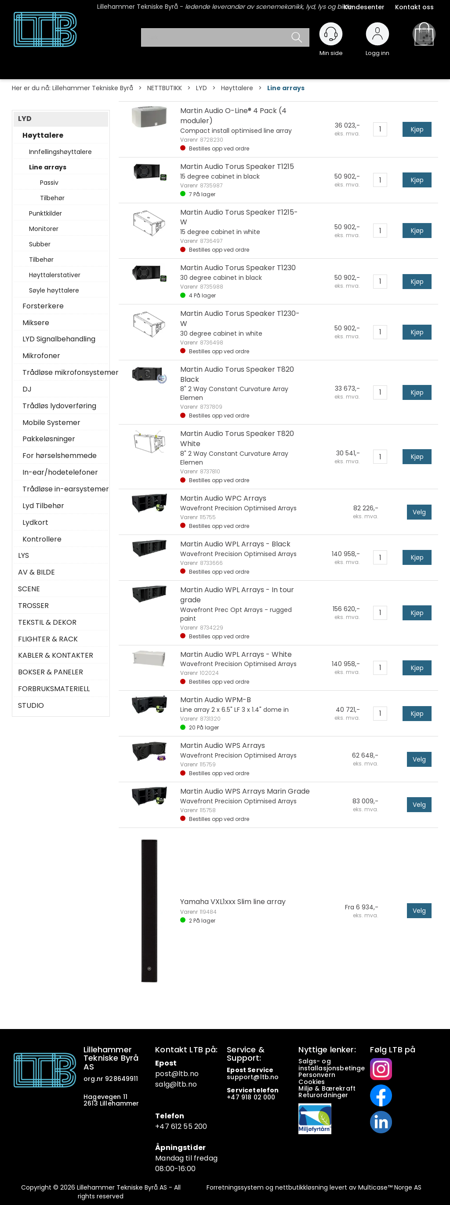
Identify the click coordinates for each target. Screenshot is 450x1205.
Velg (419, 512)
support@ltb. (248, 1077)
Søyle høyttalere (54, 290)
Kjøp (417, 129)
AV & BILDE (36, 572)
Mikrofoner (41, 356)
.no (193, 1074)
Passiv (49, 182)
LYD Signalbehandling (58, 339)
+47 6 (165, 1126)
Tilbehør (52, 198)
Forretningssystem (235, 1187)
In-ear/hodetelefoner (60, 472)
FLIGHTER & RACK (48, 639)
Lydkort (35, 522)
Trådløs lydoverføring (59, 406)
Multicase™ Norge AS (389, 1187)
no (274, 1077)
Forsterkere (43, 306)
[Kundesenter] (331, 34)
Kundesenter (364, 7)
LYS (23, 555)
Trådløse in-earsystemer (63, 489)
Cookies (312, 1081)
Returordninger (324, 1095)
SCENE (29, 589)
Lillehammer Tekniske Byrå (92, 88)
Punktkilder (45, 213)
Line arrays (286, 88)
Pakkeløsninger (48, 439)
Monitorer (43, 228)
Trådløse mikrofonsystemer (63, 372)
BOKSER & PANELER (50, 672)
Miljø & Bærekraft (327, 1088)
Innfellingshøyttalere (60, 151)
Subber (40, 244)
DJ (27, 389)
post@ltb (171, 1074)
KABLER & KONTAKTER (55, 655)
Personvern (316, 1074)
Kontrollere (42, 539)
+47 (234, 1097)
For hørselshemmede (59, 456)
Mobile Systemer (51, 423)
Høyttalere (237, 88)
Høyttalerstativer (54, 275)
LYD (201, 88)
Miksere (35, 323)
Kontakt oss (414, 7)
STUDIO (31, 706)
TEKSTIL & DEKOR (47, 622)
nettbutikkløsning (301, 1187)
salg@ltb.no (176, 1084)
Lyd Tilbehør (43, 506)
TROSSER (33, 606)
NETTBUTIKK (164, 88)
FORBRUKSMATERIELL (54, 689)
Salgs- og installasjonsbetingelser (338, 1064)
